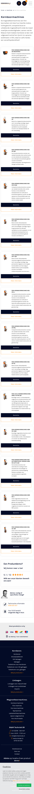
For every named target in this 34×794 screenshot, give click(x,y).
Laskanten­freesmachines (17, 713)
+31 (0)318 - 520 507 (18, 731)
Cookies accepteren (24, 785)
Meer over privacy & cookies (21, 780)
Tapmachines (17, 711)
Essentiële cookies (24, 789)
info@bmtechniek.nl (18, 736)
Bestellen (16, 69)
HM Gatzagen (17, 659)
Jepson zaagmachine (17, 716)
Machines (9, 10)
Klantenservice (17, 749)
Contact (17, 754)
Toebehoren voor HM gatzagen (17, 667)
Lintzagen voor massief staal (17, 684)
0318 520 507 (12, 605)
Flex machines (17, 705)
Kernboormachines (17, 703)
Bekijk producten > (17, 673)
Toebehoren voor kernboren (17, 664)
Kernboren (17, 654)
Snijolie (17, 689)
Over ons (17, 751)
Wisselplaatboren (17, 657)
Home (2, 10)
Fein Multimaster (17, 718)
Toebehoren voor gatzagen (17, 669)
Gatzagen (17, 662)
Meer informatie (16, 74)
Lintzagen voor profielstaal (17, 686)
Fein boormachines (17, 708)
